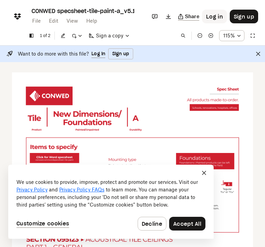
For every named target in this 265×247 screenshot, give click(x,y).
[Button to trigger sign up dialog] (244, 16)
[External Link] (49, 96)
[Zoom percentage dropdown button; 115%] (231, 35)
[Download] (168, 16)
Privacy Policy (32, 189)
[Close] (258, 53)
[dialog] (111, 202)
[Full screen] (252, 35)
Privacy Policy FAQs (81, 189)
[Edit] (63, 35)
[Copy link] (188, 16)
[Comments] (155, 16)
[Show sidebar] (31, 35)
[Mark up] (76, 35)
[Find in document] (183, 35)
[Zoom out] (199, 35)
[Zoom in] (210, 35)
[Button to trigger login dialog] (214, 16)
